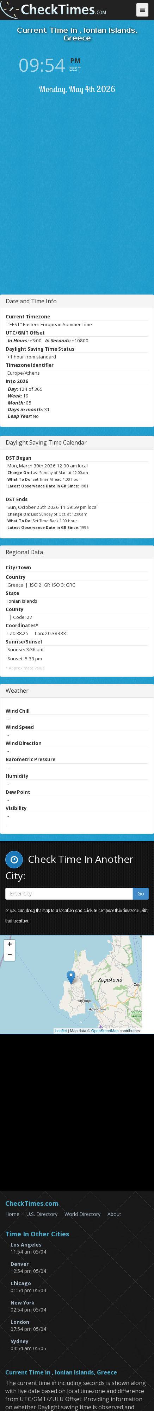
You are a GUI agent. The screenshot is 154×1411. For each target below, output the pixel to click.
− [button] (9, 955)
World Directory (82, 1214)
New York (23, 1302)
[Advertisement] (77, 210)
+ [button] (9, 945)
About (114, 1214)
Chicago (21, 1283)
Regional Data (24, 552)
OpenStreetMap (105, 1031)
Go (140, 893)
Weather (17, 690)
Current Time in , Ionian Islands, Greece (61, 1373)
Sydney (20, 1341)
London (20, 1322)
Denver (20, 1264)
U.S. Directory (41, 1214)
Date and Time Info (31, 301)
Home (12, 1214)
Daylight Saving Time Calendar (46, 442)
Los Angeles (26, 1244)
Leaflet (61, 1031)
